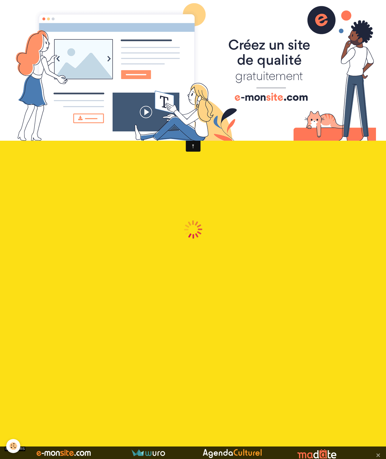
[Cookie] (13, 446)
